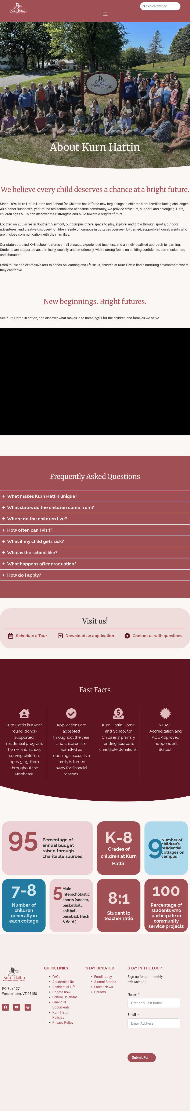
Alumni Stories (105, 982)
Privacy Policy (62, 1023)
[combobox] (160, 6)
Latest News (103, 987)
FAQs (56, 977)
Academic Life (63, 982)
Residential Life (63, 987)
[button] (105, 13)
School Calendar (64, 997)
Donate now (61, 992)
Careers (100, 992)
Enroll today (103, 977)
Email (132, 1015)
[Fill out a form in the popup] (27, 636)
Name (132, 994)
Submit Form (141, 1058)
